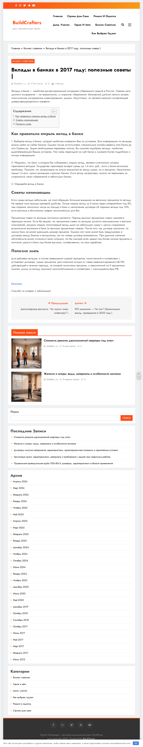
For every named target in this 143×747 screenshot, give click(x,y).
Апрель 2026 (20, 481)
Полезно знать (23, 124)
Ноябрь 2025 (20, 508)
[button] (52, 111)
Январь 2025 (20, 540)
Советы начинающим (27, 120)
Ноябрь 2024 (20, 554)
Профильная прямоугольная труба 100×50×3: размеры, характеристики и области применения (63, 463)
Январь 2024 (20, 574)
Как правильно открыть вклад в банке (35, 116)
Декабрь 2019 (20, 607)
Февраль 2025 (21, 534)
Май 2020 (18, 600)
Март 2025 (18, 527)
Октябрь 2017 (20, 626)
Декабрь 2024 (21, 547)
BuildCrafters (27, 22)
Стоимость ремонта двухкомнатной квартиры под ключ (79, 340)
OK (135, 743)
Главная (57, 16)
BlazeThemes (89, 738)
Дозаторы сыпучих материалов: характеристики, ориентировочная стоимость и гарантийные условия (66, 450)
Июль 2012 (19, 659)
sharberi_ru (19, 83)
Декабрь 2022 (21, 587)
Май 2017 (18, 639)
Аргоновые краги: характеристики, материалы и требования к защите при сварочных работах (62, 457)
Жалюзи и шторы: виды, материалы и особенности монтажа (82, 374)
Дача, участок (61, 25)
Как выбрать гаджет (104, 33)
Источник (16, 283)
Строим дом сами (78, 16)
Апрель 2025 (20, 521)
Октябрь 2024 (20, 560)
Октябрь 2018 (20, 613)
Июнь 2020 (19, 593)
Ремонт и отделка (105, 16)
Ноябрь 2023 (20, 580)
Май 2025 (18, 514)
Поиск (15, 412)
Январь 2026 (20, 501)
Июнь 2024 (19, 567)
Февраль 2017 (20, 653)
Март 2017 (18, 646)
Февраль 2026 (21, 494)
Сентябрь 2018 (21, 620)
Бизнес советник (105, 25)
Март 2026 (19, 488)
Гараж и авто (82, 25)
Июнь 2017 (19, 633)
